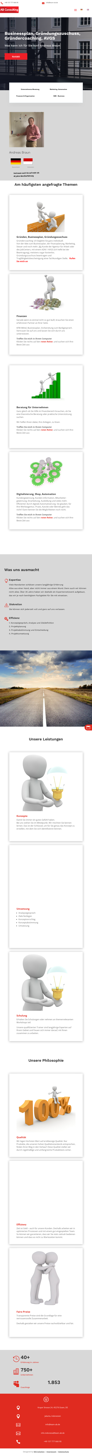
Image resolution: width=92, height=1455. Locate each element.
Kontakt (16, 53)
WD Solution (39, 1452)
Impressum (51, 1452)
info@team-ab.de (52, 1424)
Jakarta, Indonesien (53, 1416)
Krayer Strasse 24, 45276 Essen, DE (53, 1407)
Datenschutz (63, 1452)
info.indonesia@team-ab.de (52, 1433)
